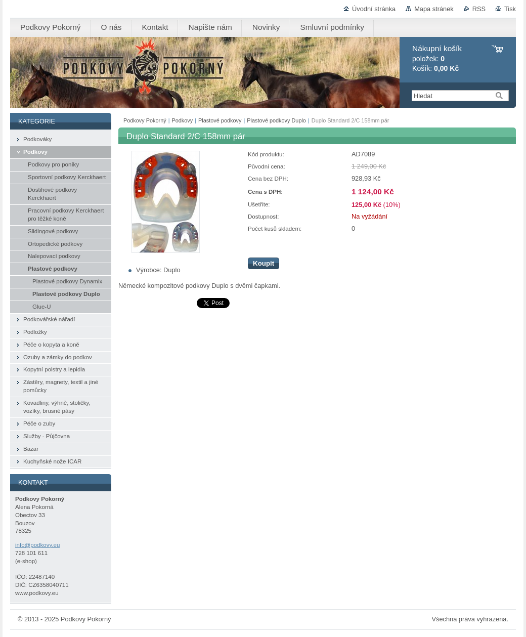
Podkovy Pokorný (144, 120)
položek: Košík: (437, 58)
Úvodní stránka (374, 9)
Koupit (263, 263)
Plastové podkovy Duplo (276, 120)
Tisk (510, 9)
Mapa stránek (434, 9)
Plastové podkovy (219, 120)
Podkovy (182, 120)
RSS (479, 9)
